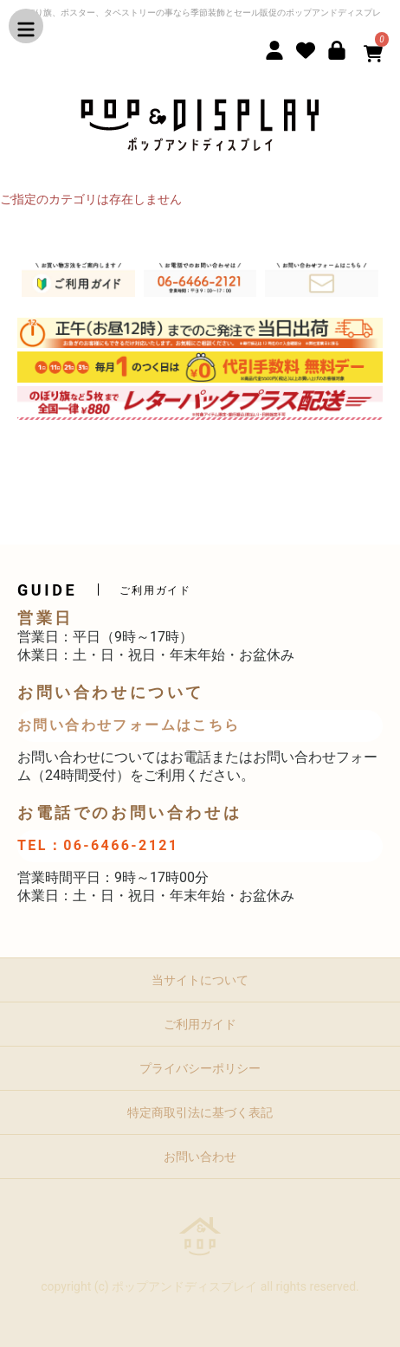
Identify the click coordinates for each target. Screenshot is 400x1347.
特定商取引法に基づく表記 (200, 1112)
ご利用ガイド (200, 1024)
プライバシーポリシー (200, 1068)
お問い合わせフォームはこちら (129, 725)
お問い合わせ (200, 1156)
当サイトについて (200, 980)
